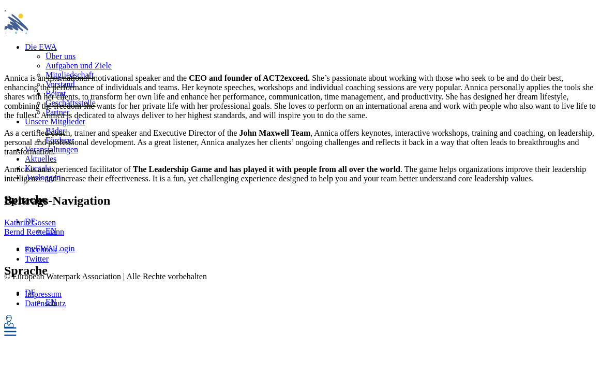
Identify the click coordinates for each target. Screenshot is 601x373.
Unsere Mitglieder (55, 121)
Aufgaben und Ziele (79, 65)
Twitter (37, 258)
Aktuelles (40, 158)
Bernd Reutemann (34, 231)
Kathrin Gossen (30, 222)
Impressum (43, 294)
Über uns (61, 56)
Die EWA (41, 46)
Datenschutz (45, 303)
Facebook (41, 249)
